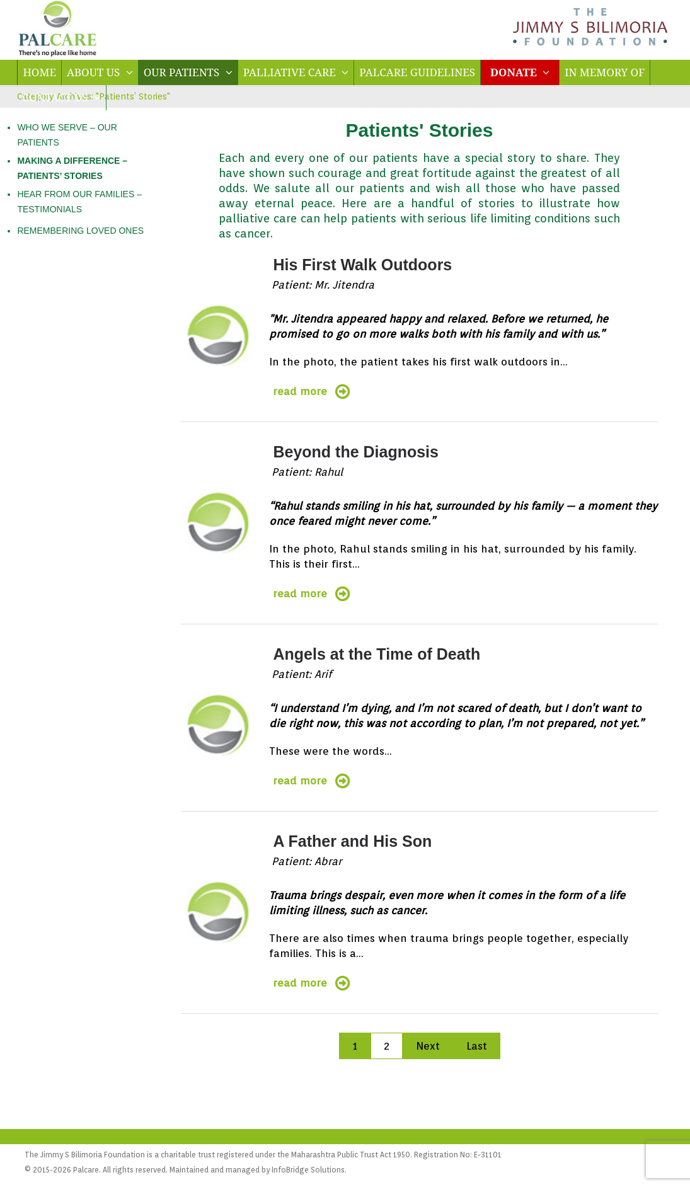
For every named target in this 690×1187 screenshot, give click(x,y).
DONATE (519, 72)
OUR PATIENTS (188, 72)
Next (428, 1046)
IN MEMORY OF (605, 72)
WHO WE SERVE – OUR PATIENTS (67, 134)
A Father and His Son (352, 841)
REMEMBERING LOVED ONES (80, 231)
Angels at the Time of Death (376, 654)
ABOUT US (100, 72)
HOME (39, 72)
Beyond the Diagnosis (356, 452)
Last (476, 1046)
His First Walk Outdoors (362, 264)
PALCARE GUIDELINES (417, 72)
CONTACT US (61, 97)
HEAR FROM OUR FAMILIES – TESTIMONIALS (79, 201)
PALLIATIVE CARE (296, 72)
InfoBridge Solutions (308, 1169)
